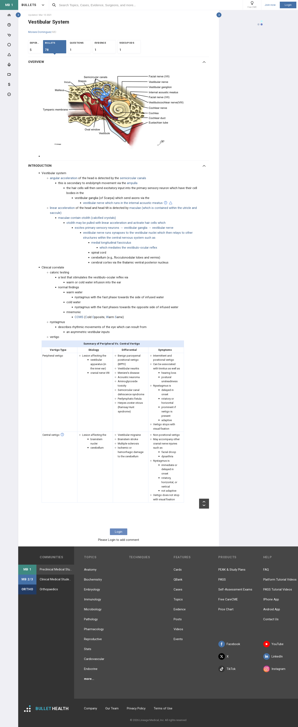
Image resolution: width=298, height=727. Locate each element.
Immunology (92, 599)
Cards (178, 569)
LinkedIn (273, 656)
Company (90, 708)
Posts (178, 619)
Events (178, 639)
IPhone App (271, 599)
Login (288, 4)
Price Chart (225, 609)
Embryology (92, 589)
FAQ (266, 569)
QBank (178, 579)
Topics (178, 599)
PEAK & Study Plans (231, 569)
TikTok (227, 669)
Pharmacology (94, 629)
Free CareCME (228, 599)
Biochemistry (93, 579)
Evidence (180, 609)
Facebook (229, 644)
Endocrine (90, 669)
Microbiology (92, 609)
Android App (271, 609)
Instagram (274, 669)
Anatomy (90, 569)
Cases (178, 589)
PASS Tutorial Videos (277, 589)
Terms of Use (163, 708)
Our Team (112, 708)
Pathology (91, 619)
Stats (87, 649)
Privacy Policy (136, 708)
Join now (270, 5)
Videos (178, 629)
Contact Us (271, 619)
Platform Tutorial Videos (280, 579)
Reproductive (93, 639)
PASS (222, 579)
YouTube (273, 644)
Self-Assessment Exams (235, 589)
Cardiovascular (94, 659)
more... (89, 679)
